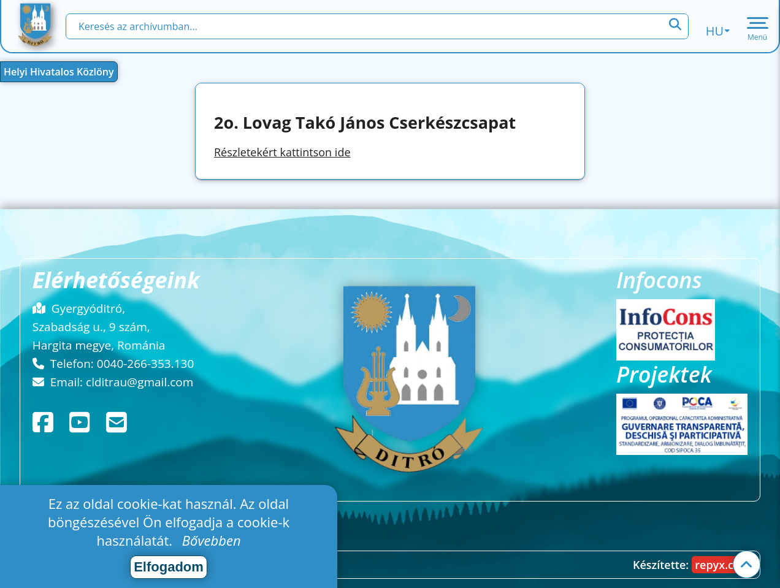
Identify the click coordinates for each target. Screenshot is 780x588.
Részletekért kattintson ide (282, 152)
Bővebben (211, 540)
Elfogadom (169, 567)
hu (718, 31)
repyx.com (723, 564)
